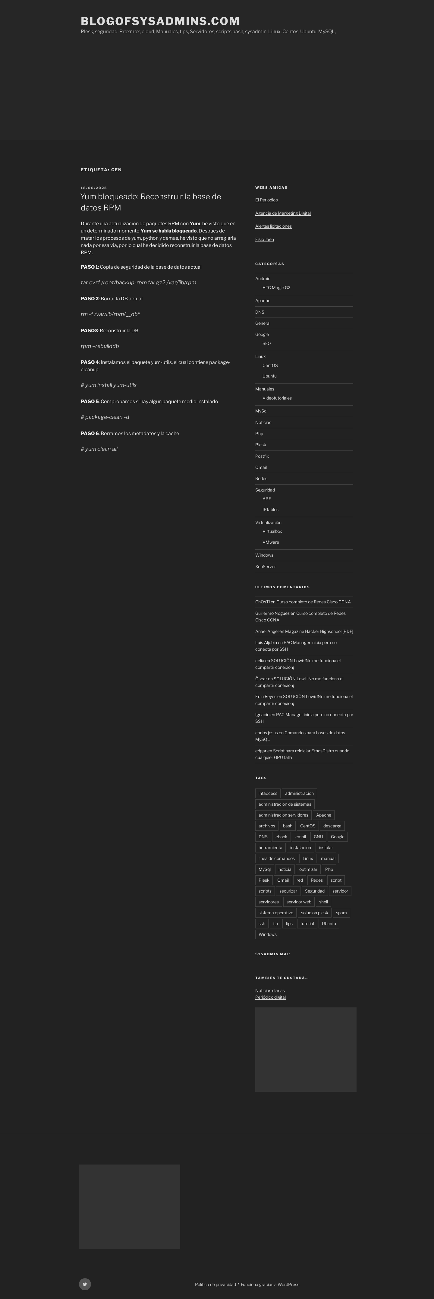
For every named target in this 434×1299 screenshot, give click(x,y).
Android (262, 278)
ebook (281, 836)
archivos (267, 825)
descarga (332, 825)
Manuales (264, 388)
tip (275, 923)
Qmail (261, 467)
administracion (299, 793)
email (300, 836)
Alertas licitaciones (273, 226)
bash (287, 825)
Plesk (260, 444)
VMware (271, 542)
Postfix (262, 456)
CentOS (270, 365)
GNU (318, 836)
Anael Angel (266, 631)
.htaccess (268, 793)
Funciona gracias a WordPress (270, 1284)
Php (259, 433)
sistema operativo (276, 912)
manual (328, 858)
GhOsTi (262, 601)
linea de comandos (277, 858)
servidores (269, 901)
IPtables (270, 509)
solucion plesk (314, 912)
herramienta (270, 847)
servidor (340, 890)
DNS (259, 311)
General (262, 323)
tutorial (307, 923)
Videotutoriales (277, 397)
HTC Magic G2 (276, 287)
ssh (262, 923)
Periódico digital (270, 997)
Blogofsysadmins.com (161, 21)
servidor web (299, 901)
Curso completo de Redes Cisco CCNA (313, 601)
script (336, 880)
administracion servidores (283, 814)
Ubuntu (270, 375)
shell (323, 901)
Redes (261, 478)
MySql (261, 410)
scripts (265, 890)
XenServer (265, 566)
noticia (284, 869)
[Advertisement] (217, 95)
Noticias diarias (270, 990)
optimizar (308, 869)
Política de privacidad (215, 1284)
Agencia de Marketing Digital (283, 213)
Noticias (263, 422)
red (300, 880)
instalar (326, 847)
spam (341, 912)
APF (267, 498)
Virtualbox (272, 531)
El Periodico (266, 199)
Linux (260, 356)
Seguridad (265, 489)
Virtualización (268, 522)
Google (262, 334)
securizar (288, 890)
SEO (267, 343)
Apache (262, 300)
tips (289, 923)
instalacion (300, 847)
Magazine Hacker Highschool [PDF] (319, 631)
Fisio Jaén (264, 239)
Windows (264, 555)
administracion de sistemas (285, 804)
